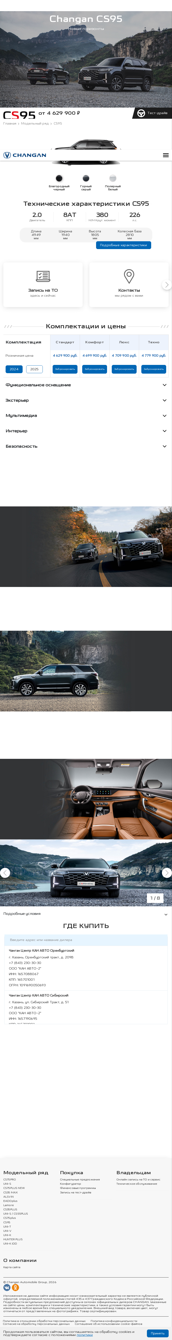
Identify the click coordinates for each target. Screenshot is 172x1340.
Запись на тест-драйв (75, 1192)
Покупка (71, 1173)
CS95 (7, 1222)
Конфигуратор (70, 1184)
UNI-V (7, 1231)
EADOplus (10, 1201)
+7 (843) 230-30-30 (25, 963)
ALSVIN (8, 1197)
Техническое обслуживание (136, 1184)
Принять (158, 1333)
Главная (9, 123)
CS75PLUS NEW (14, 1188)
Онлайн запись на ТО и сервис (138, 1179)
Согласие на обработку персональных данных (36, 1324)
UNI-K (7, 1235)
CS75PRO (9, 1179)
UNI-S (7, 1184)
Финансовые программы (78, 1188)
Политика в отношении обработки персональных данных (44, 1321)
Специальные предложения (80, 1179)
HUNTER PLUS (13, 1239)
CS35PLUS (10, 1209)
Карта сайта (11, 1267)
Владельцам (133, 1173)
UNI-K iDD (10, 1243)
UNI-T (7, 1227)
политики (85, 1335)
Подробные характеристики (123, 245)
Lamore (8, 1205)
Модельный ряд (35, 123)
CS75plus (9, 1218)
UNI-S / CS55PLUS (15, 1214)
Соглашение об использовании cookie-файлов (108, 1324)
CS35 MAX (10, 1192)
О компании (20, 1260)
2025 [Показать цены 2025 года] (34, 369)
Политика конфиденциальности (114, 1321)
